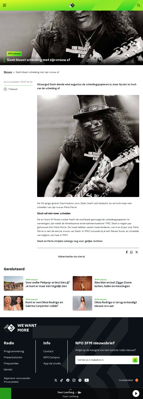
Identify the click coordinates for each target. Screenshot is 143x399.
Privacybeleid (11, 382)
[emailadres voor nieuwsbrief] (107, 360)
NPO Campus (51, 357)
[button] (136, 393)
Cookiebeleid (126, 380)
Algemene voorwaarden (17, 378)
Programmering (14, 351)
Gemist (8, 369)
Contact (48, 351)
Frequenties (11, 363)
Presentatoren (13, 357)
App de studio (52, 363)
